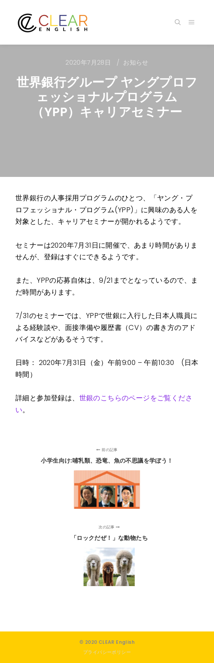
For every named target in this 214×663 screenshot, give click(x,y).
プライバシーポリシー (107, 652)
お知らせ (136, 62)
